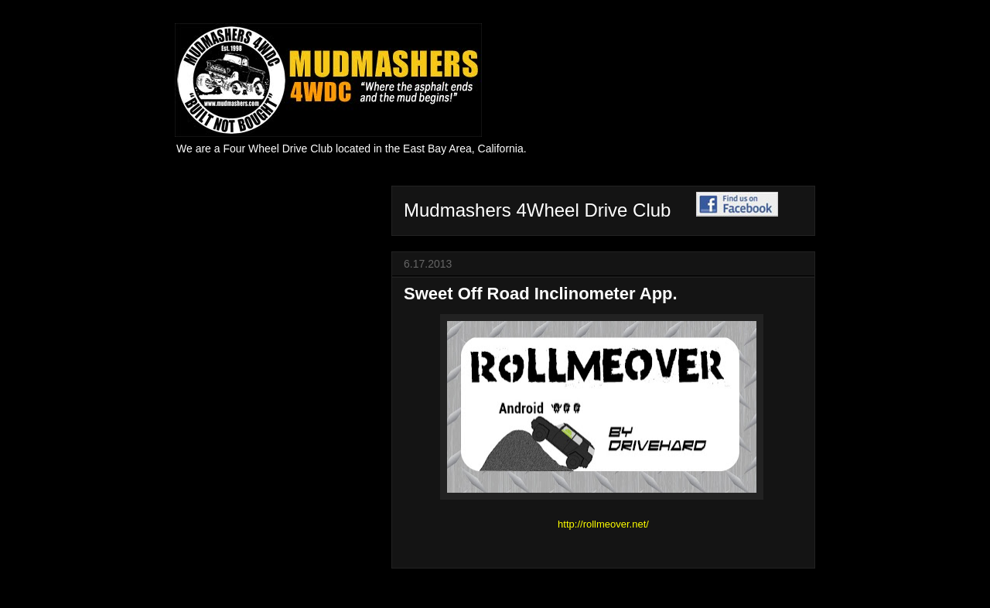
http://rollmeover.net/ (603, 524)
